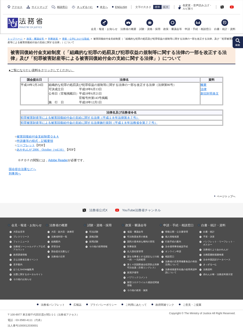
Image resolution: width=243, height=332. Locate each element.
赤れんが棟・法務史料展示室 (218, 274)
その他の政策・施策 (137, 290)
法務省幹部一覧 (59, 237)
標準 (157, 7)
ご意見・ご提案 (192, 304)
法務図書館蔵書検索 (213, 255)
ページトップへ (226, 196)
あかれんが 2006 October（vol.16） (41, 149)
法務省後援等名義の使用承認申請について (181, 271)
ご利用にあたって (136, 304)
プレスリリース (21, 237)
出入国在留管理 (135, 251)
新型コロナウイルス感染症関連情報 (143, 284)
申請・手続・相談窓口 (198, 29)
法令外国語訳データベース (216, 259)
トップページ (15, 38)
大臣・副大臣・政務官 (62, 232)
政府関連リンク (164, 304)
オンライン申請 (173, 251)
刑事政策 (53, 38)
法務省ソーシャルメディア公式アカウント (29, 248)
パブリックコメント (137, 277)
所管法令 (55, 246)
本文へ (104, 7)
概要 (203, 84)
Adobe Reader (58, 160)
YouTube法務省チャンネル (138, 210)
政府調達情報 (20, 255)
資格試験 (93, 237)
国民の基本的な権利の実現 (141, 241)
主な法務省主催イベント (25, 259)
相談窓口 (62, 7)
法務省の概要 (128, 29)
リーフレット (26, 145)
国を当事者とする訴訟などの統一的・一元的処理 (143, 258)
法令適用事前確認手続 (176, 246)
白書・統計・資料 (224, 29)
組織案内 (55, 241)
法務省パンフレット (53, 304)
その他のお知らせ (22, 279)
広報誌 (77, 304)
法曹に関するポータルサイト (28, 274)
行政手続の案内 (173, 241)
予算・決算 (209, 237)
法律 (203, 89)
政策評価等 (133, 272)
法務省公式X (95, 210)
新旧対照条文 (209, 93)
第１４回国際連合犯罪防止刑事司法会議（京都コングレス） (143, 266)
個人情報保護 (172, 237)
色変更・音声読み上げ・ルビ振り (197, 7)
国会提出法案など (60, 251)
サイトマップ (39, 7)
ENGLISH (121, 7)
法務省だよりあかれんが (215, 249)
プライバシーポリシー (103, 304)
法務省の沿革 (58, 256)
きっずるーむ (85, 7)
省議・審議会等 (135, 232)
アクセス (17, 7)
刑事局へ (15, 173)
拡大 (165, 7)
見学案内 (17, 264)
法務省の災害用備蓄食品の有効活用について (181, 263)
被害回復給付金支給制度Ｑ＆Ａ (38, 136)
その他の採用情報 (98, 246)
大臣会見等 (19, 232)
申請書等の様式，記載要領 (35, 141)
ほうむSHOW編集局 (23, 269)
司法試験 (93, 232)
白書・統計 (209, 232)
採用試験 (93, 241)
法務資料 (207, 269)
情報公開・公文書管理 (176, 232)
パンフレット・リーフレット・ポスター (219, 243)
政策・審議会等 (172, 29)
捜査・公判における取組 (76, 38)
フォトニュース (21, 241)
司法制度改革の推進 (137, 237)
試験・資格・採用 (149, 29)
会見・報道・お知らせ (104, 29)
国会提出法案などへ (22, 169)
